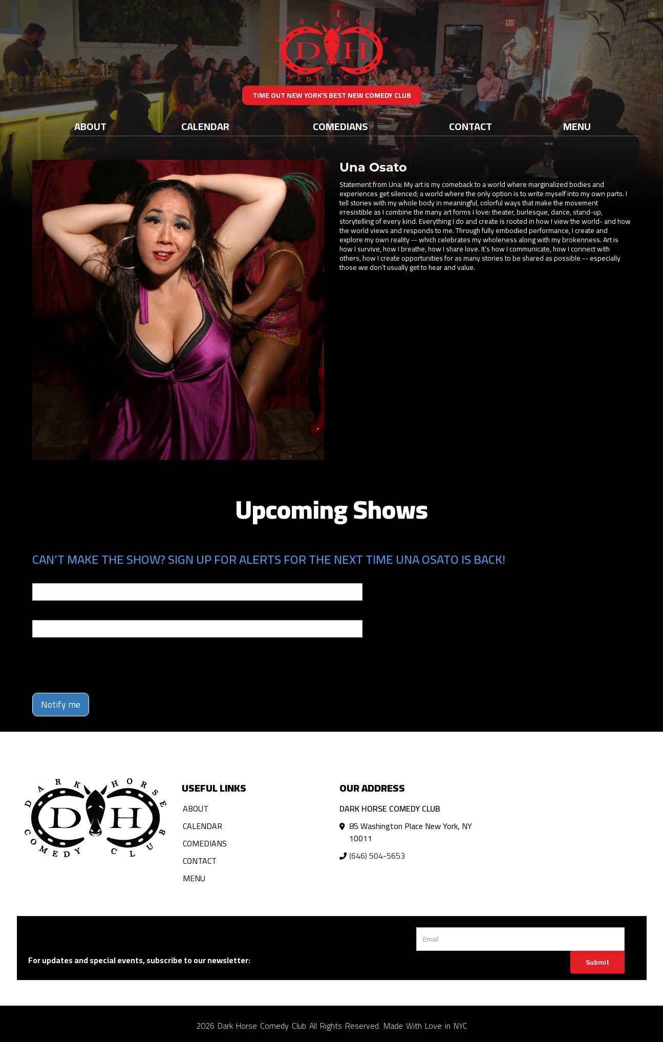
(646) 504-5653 (377, 855)
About (90, 126)
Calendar (205, 126)
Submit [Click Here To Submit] (597, 962)
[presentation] (110, 665)
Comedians (340, 126)
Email (41, 576)
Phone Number (56, 613)
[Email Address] (520, 939)
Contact (470, 126)
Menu (577, 126)
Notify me (60, 704)
